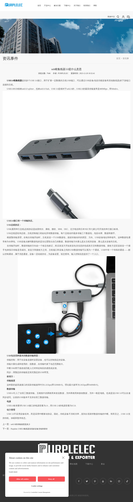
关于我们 (77, 5)
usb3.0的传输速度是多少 (20, 424)
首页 (39, 5)
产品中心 (47, 5)
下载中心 (67, 5)
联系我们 (87, 5)
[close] (63, 457)
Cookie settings (36, 486)
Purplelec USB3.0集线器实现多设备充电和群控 (29, 429)
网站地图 (74, 464)
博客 (95, 5)
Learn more (13, 472)
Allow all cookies (22, 479)
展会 (103, 464)
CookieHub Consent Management (40, 492)
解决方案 (57, 5)
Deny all (51, 479)
